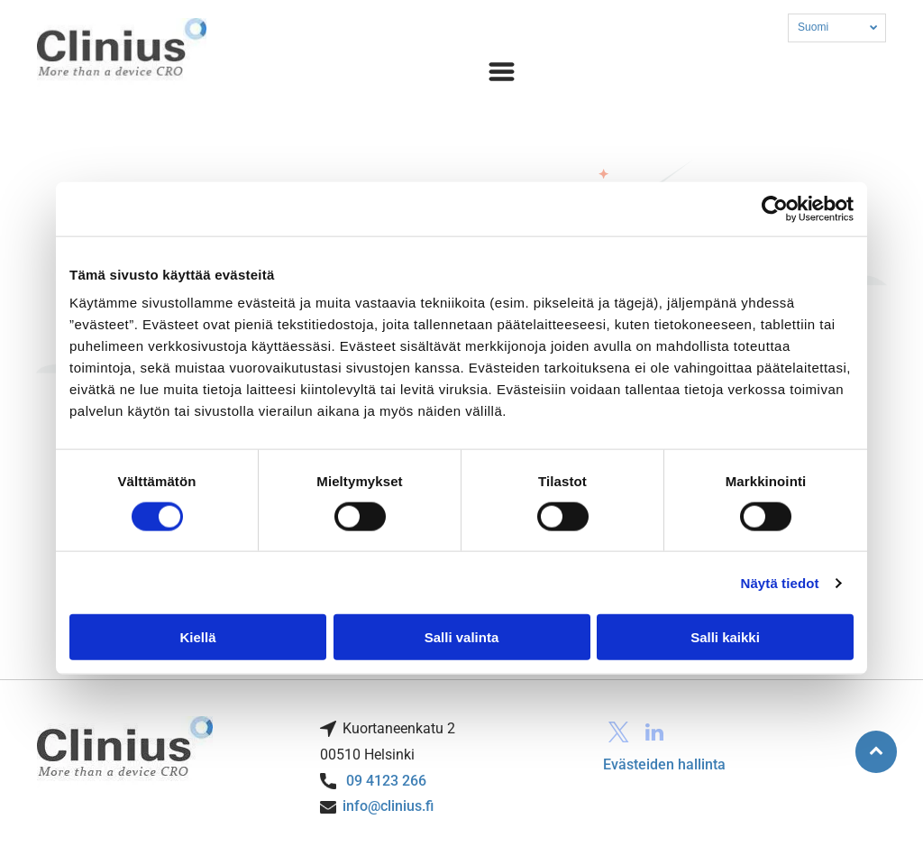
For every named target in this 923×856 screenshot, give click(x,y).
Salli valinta (462, 637)
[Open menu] (501, 71)
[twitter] (619, 734)
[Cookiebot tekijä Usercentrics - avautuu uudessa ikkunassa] (775, 208)
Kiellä (197, 637)
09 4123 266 (386, 780)
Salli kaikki (725, 637)
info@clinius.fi (388, 806)
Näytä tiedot (780, 582)
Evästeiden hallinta (664, 764)
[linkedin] (655, 734)
